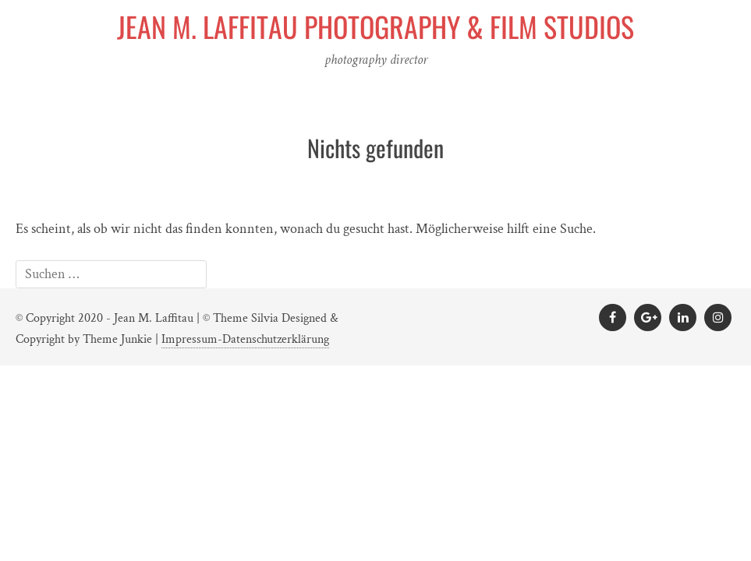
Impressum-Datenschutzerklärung (245, 339)
